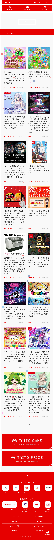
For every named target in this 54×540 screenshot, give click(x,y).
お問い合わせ (39, 531)
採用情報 (39, 521)
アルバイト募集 (14, 526)
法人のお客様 (39, 517)
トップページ (15, 517)
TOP (4, 33)
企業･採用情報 (37, 2)
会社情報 (14, 521)
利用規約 (14, 531)
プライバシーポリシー (39, 526)
